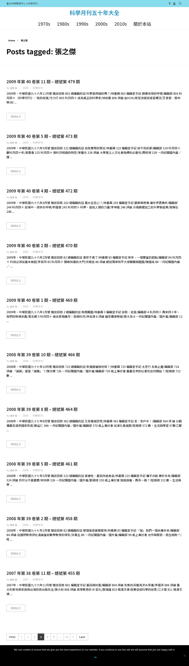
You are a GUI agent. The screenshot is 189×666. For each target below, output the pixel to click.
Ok (95, 657)
